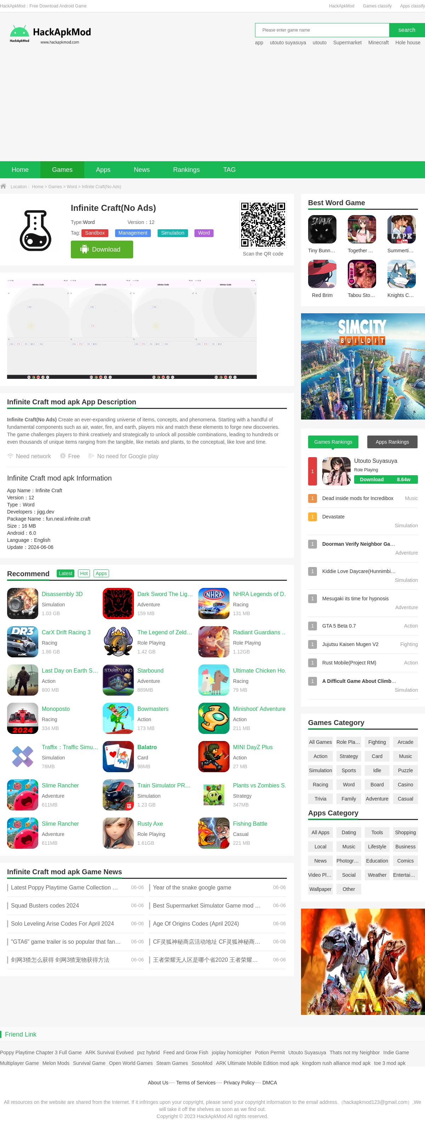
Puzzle (405, 770)
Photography (348, 861)
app (259, 42)
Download (100, 249)
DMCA (269, 1082)
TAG (229, 169)
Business (406, 846)
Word (72, 186)
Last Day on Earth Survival (70, 671)
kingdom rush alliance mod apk (336, 1063)
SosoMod (202, 1063)
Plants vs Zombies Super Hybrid (261, 785)
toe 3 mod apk (390, 1063)
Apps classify (412, 6)
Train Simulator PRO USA (166, 785)
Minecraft (378, 42)
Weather (377, 875)
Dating (349, 832)
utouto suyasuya (288, 42)
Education (377, 861)
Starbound (150, 671)
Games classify (377, 6)
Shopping (405, 832)
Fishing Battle (250, 824)
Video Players (320, 875)
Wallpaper (321, 889)
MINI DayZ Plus (253, 747)
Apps (103, 169)
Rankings (186, 169)
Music (405, 756)
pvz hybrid (148, 1052)
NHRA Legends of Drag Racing (261, 594)
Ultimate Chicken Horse (261, 671)
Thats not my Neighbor (355, 1052)
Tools (377, 832)
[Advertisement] (212, 108)
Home (20, 169)
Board (377, 784)
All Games (320, 742)
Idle (377, 770)
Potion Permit (270, 1052)
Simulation (172, 233)
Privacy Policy (238, 1082)
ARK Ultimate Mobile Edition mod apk (257, 1063)
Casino (405, 784)
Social (349, 875)
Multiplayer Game (19, 1063)
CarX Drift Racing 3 (66, 632)
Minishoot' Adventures (260, 709)
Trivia (320, 799)
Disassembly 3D (62, 594)
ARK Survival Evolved (109, 1052)
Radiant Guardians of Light (261, 632)
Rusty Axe (150, 824)
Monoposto (56, 709)
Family (348, 799)
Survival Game (89, 1063)
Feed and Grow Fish (185, 1052)
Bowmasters (153, 709)
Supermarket (347, 42)
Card (377, 756)
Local (320, 846)
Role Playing (348, 742)
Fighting (377, 742)
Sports (349, 770)
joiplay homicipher (231, 1052)
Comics (405, 861)
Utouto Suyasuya (375, 461)
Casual (405, 799)
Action (321, 756)
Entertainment (405, 875)
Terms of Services (196, 1082)
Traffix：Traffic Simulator (70, 747)
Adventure (377, 799)
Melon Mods (55, 1063)
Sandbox (94, 233)
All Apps (321, 832)
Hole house (408, 42)
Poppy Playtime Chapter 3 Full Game (41, 1052)
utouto (320, 42)
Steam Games (172, 1063)
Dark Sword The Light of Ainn (166, 594)
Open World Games (131, 1063)
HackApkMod (341, 6)
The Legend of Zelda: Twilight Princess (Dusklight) (166, 632)
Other (348, 889)
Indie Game (396, 1052)
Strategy (349, 756)
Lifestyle (377, 846)
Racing (320, 784)
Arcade (405, 742)
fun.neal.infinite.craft (68, 519)
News (142, 169)
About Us (158, 1082)
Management (133, 233)
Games (62, 169)
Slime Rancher (60, 785)
